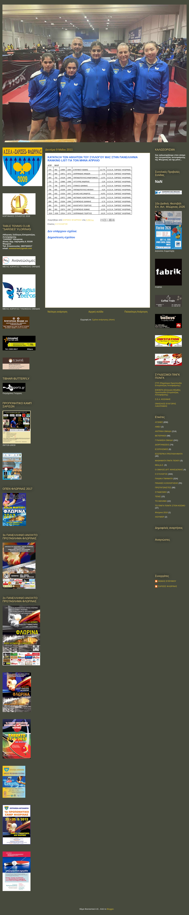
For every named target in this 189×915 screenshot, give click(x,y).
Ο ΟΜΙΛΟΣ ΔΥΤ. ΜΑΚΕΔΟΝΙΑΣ (169, 469)
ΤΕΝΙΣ (158, 496)
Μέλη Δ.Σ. (159, 465)
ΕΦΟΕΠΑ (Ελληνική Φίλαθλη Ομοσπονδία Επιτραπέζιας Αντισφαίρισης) (167, 392)
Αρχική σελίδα (95, 311)
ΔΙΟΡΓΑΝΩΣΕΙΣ (162, 445)
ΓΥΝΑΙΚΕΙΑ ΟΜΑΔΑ (164, 440)
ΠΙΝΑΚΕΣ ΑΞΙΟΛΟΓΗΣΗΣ (166, 483)
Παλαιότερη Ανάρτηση (136, 311)
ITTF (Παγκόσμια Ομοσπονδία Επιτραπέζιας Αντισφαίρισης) (168, 384)
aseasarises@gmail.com (20, 248)
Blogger (110, 909)
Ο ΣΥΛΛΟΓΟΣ (61, 224)
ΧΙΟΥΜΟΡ (159, 517)
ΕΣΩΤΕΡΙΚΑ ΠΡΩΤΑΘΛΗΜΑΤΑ (169, 454)
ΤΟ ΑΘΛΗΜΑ (161, 501)
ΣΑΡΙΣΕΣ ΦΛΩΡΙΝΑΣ (167, 586)
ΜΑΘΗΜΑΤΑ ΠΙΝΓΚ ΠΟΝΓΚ (167, 460)
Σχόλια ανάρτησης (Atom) (103, 319)
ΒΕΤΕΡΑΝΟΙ (160, 436)
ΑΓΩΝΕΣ (159, 422)
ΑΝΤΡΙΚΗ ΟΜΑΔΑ (163, 431)
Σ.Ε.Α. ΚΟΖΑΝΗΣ (163, 399)
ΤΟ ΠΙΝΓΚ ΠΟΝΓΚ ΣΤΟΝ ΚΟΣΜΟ (170, 505)
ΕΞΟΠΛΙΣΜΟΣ (161, 449)
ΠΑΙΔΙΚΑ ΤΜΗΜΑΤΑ (164, 478)
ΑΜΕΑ (158, 427)
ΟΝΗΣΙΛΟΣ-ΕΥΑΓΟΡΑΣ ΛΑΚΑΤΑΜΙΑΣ (165, 404)
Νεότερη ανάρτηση (57, 311)
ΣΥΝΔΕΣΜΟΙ (161, 492)
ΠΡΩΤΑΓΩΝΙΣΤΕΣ (163, 487)
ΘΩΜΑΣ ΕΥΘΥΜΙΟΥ (167, 581)
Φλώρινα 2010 (161, 512)
